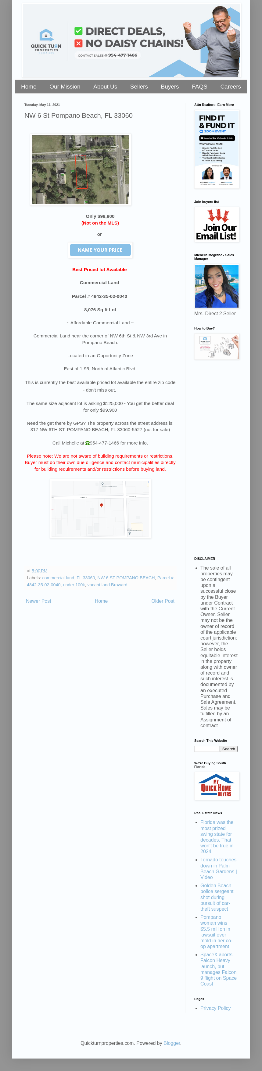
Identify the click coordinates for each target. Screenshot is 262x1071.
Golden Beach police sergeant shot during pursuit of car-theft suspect (217, 897)
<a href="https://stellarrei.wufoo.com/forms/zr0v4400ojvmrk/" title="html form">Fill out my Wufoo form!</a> (216, 455)
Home (29, 86)
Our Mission (64, 86)
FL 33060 (86, 577)
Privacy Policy (215, 1008)
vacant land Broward (107, 584)
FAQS (199, 86)
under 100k (74, 584)
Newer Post (38, 601)
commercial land (58, 577)
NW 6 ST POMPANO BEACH (126, 577)
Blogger (171, 1043)
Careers (230, 86)
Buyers (170, 86)
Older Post (162, 601)
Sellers (139, 86)
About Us (105, 86)
